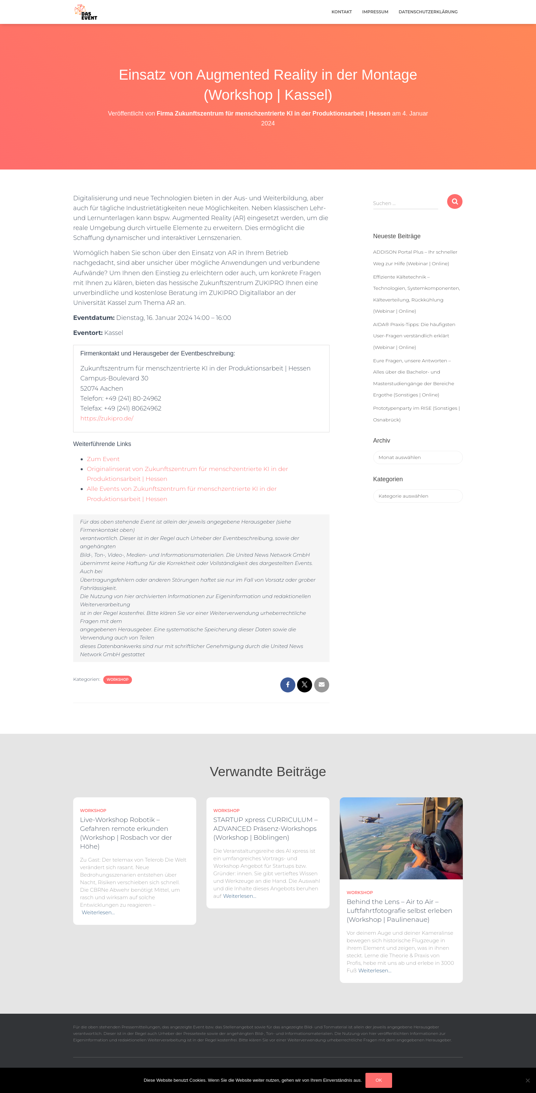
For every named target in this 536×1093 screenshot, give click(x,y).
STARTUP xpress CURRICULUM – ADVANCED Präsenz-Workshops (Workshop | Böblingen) (265, 828)
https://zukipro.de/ (107, 418)
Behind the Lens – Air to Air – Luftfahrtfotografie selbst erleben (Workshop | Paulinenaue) (399, 910)
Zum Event (103, 459)
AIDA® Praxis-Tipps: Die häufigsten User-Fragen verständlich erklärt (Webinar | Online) (414, 335)
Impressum (375, 11)
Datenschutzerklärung (428, 11)
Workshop (118, 679)
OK (379, 1080)
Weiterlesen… (98, 912)
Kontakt (342, 11)
